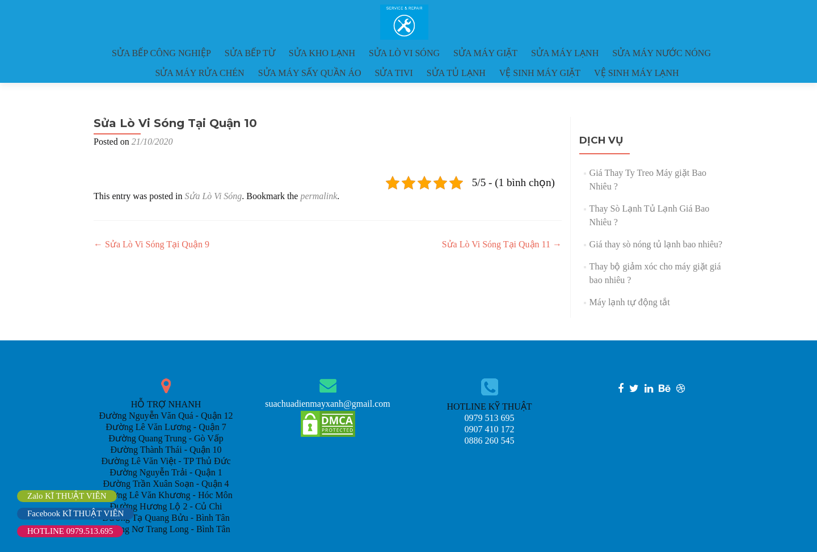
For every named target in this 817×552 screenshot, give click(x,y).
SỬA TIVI (394, 73)
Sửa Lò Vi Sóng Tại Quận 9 (151, 244)
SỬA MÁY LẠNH (565, 53)
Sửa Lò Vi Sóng (213, 196)
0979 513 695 (490, 418)
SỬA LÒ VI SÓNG (404, 53)
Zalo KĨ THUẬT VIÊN (67, 495)
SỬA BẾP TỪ (250, 53)
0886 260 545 (490, 440)
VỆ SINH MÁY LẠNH (636, 73)
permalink (318, 196)
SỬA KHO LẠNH (322, 53)
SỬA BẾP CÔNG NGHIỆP (161, 53)
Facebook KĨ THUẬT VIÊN (75, 513)
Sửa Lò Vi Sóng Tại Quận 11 (502, 244)
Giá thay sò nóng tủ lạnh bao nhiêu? (656, 244)
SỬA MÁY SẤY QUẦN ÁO (309, 73)
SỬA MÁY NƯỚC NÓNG (661, 53)
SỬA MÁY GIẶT (485, 53)
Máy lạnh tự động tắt (629, 302)
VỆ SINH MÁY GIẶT (539, 73)
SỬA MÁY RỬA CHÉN (199, 73)
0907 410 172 (490, 429)
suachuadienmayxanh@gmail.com (327, 403)
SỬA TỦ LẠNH (456, 73)
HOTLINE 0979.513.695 (70, 531)
